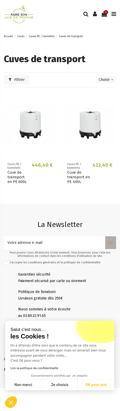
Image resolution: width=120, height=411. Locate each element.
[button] (11, 402)
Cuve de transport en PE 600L (17, 177)
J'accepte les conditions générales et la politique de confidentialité (55, 262)
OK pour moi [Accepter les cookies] (96, 385)
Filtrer (17, 79)
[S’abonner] (110, 242)
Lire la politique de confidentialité (34, 368)
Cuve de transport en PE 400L (78, 177)
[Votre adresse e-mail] (54, 242)
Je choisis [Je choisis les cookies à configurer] (60, 385)
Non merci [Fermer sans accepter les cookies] (23, 385)
